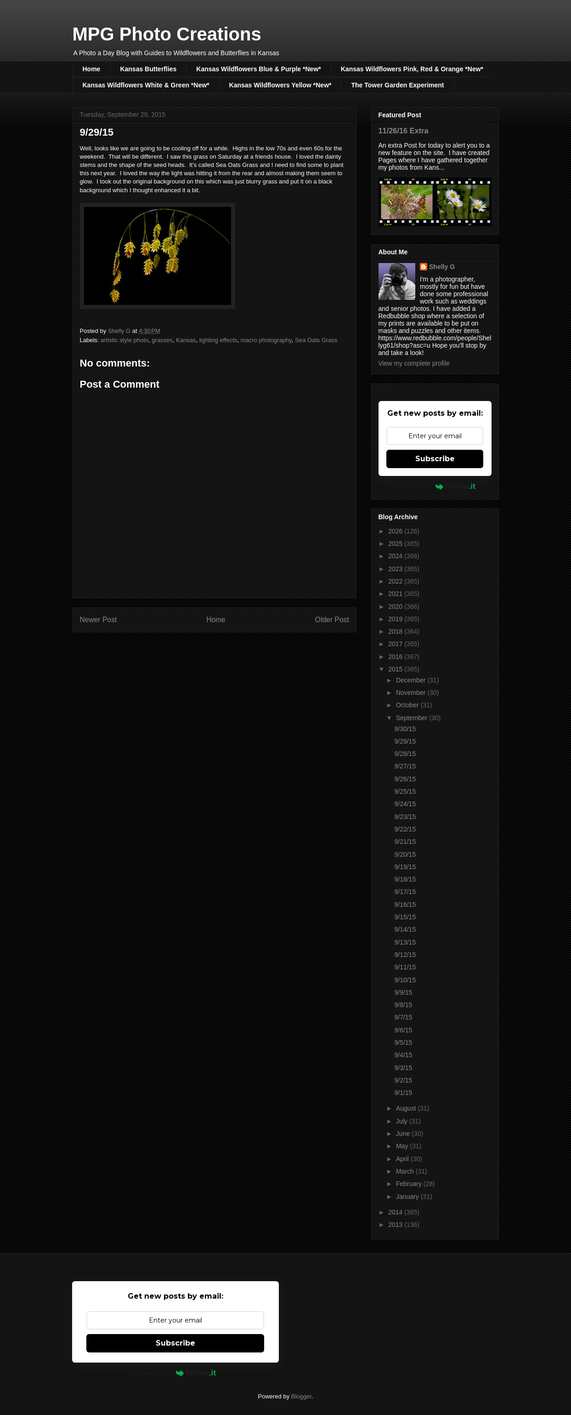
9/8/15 (403, 1004)
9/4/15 (403, 1055)
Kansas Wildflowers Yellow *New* (280, 85)
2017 (396, 643)
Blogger (301, 1396)
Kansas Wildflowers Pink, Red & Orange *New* (412, 69)
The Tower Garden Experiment (397, 85)
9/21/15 (405, 841)
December (411, 680)
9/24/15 (405, 804)
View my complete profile (414, 363)
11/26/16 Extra (404, 130)
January (408, 1196)
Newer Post (98, 620)
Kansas (186, 340)
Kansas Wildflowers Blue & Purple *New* (258, 69)
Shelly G (442, 266)
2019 (396, 619)
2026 (396, 531)
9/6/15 (403, 1030)
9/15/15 (405, 917)
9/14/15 (405, 929)
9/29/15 (405, 741)
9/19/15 (405, 867)
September (412, 718)
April (403, 1159)
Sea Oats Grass (316, 340)
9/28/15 (405, 753)
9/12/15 (405, 954)
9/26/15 (405, 779)
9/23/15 (405, 816)
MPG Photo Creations (167, 34)
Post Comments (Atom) (233, 649)
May (403, 1146)
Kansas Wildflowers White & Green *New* (146, 85)
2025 (396, 543)
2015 (396, 669)
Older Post (332, 620)
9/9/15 (403, 992)
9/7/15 (403, 1017)
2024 (396, 556)
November (411, 692)
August (407, 1108)
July (402, 1121)
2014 (396, 1212)
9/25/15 (405, 791)
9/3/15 (403, 1067)
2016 (396, 656)
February (410, 1183)
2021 (396, 593)
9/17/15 (405, 891)
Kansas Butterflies (148, 69)
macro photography (266, 340)
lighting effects (218, 340)
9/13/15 (405, 942)
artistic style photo (124, 340)
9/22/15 (405, 829)
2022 (396, 581)
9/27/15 (405, 766)
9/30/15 (405, 729)
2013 (396, 1224)
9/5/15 (403, 1042)
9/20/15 (405, 854)
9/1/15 (403, 1092)
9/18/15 (405, 879)
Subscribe (435, 458)
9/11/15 (405, 967)
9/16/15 (405, 904)
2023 (396, 569)
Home (92, 69)
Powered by (434, 486)
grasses (162, 340)
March (406, 1171)
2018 (396, 631)
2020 (396, 606)
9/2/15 (403, 1080)
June (404, 1133)
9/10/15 (405, 980)
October (408, 705)
